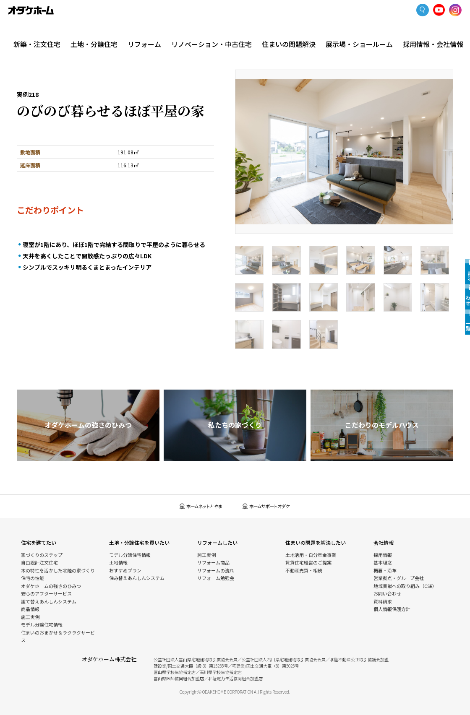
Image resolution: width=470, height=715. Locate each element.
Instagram (455, 10)
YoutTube (439, 10)
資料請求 (382, 601)
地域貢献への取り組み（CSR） (405, 585)
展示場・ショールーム (363, 30)
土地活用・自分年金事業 (310, 554)
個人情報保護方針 (391, 609)
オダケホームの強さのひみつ (51, 585)
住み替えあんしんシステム (136, 578)
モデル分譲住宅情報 (42, 624)
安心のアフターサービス (46, 593)
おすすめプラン (125, 570)
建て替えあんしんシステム (48, 601)
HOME (23, 48)
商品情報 (30, 609)
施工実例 (76, 48)
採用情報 (382, 554)
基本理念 (382, 562)
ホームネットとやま (201, 506)
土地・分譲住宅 (98, 30)
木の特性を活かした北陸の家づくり (58, 570)
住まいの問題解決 (298, 30)
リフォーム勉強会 (215, 578)
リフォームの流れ (215, 570)
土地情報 (118, 562)
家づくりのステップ (42, 554)
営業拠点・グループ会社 (398, 578)
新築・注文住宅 (38, 30)
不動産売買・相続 (303, 570)
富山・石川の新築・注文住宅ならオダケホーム (31, 10)
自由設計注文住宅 (39, 562)
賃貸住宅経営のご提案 (308, 562)
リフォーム (158, 30)
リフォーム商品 (213, 562)
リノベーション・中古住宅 (228, 30)
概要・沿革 (385, 570)
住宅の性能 (32, 578)
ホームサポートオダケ (266, 506)
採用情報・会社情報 (429, 30)
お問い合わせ (387, 593)
